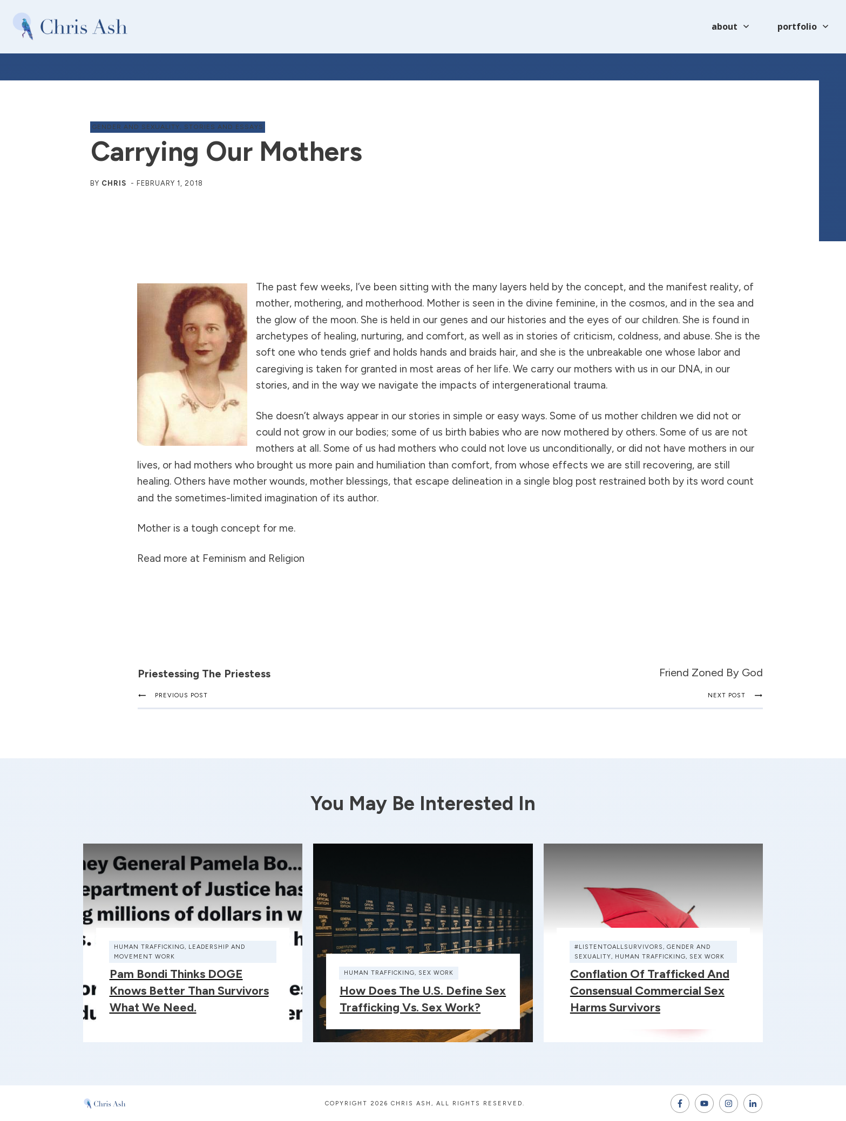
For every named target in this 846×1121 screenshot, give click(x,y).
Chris (113, 183)
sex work (436, 972)
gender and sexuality (136, 127)
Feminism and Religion (253, 558)
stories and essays (223, 127)
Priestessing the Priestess (204, 673)
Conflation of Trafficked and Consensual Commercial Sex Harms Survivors (649, 991)
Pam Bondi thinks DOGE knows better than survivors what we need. (189, 991)
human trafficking (149, 946)
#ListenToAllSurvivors (618, 946)
